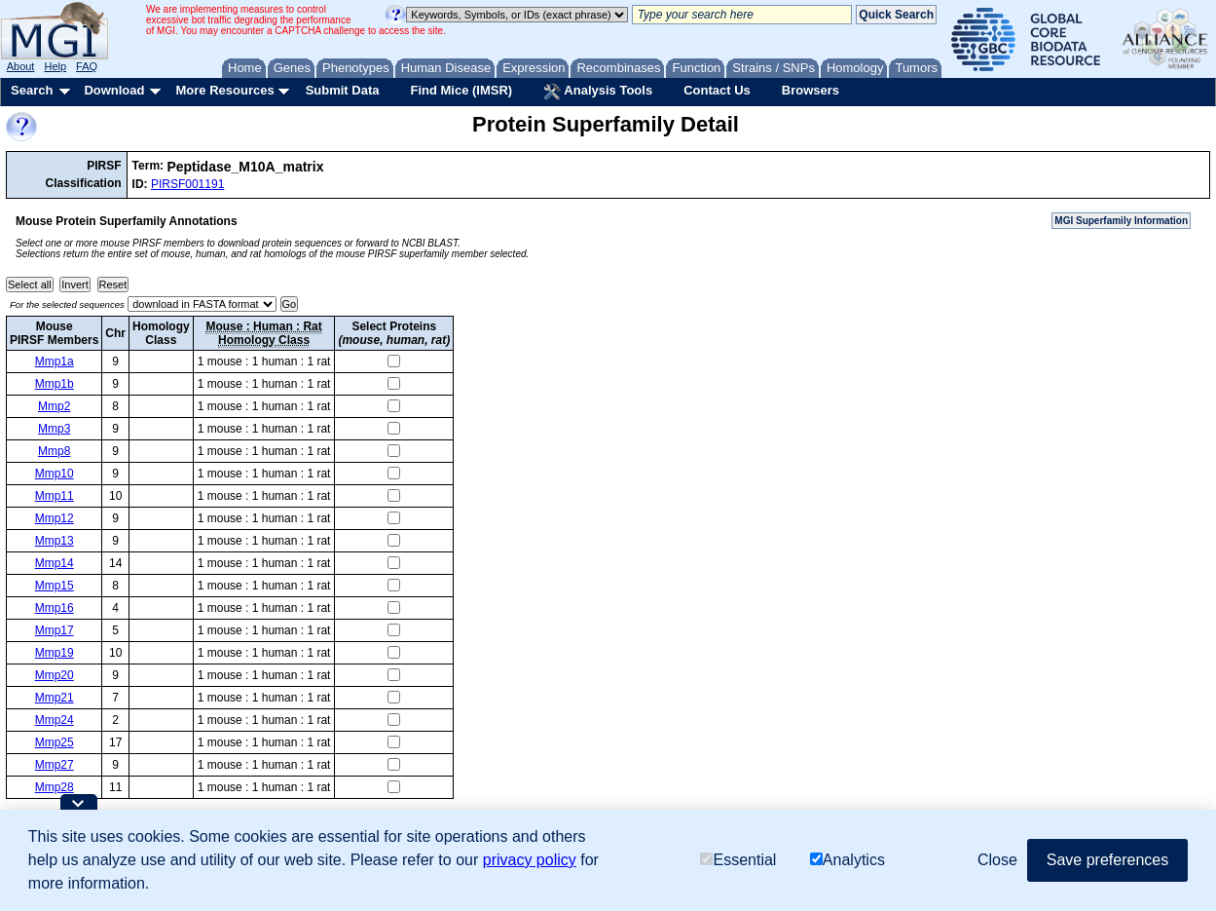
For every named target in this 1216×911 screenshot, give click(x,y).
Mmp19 (54, 653)
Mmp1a (54, 361)
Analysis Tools (597, 91)
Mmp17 (54, 630)
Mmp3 (54, 429)
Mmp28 (54, 787)
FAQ (86, 66)
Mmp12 (54, 518)
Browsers (810, 90)
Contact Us (717, 90)
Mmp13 (54, 541)
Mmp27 (54, 765)
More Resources (224, 90)
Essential (738, 860)
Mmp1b (54, 384)
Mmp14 (54, 563)
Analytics (847, 860)
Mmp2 (54, 406)
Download (114, 90)
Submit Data (343, 90)
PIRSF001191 (187, 184)
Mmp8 (54, 451)
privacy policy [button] (529, 860)
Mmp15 (54, 585)
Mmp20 (54, 675)
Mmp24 (54, 720)
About (21, 66)
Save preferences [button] (1107, 860)
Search (32, 90)
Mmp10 (54, 473)
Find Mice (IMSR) (461, 90)
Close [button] (997, 860)
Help (55, 66)
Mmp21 (54, 697)
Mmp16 (54, 608)
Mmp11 (54, 496)
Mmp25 (54, 742)
